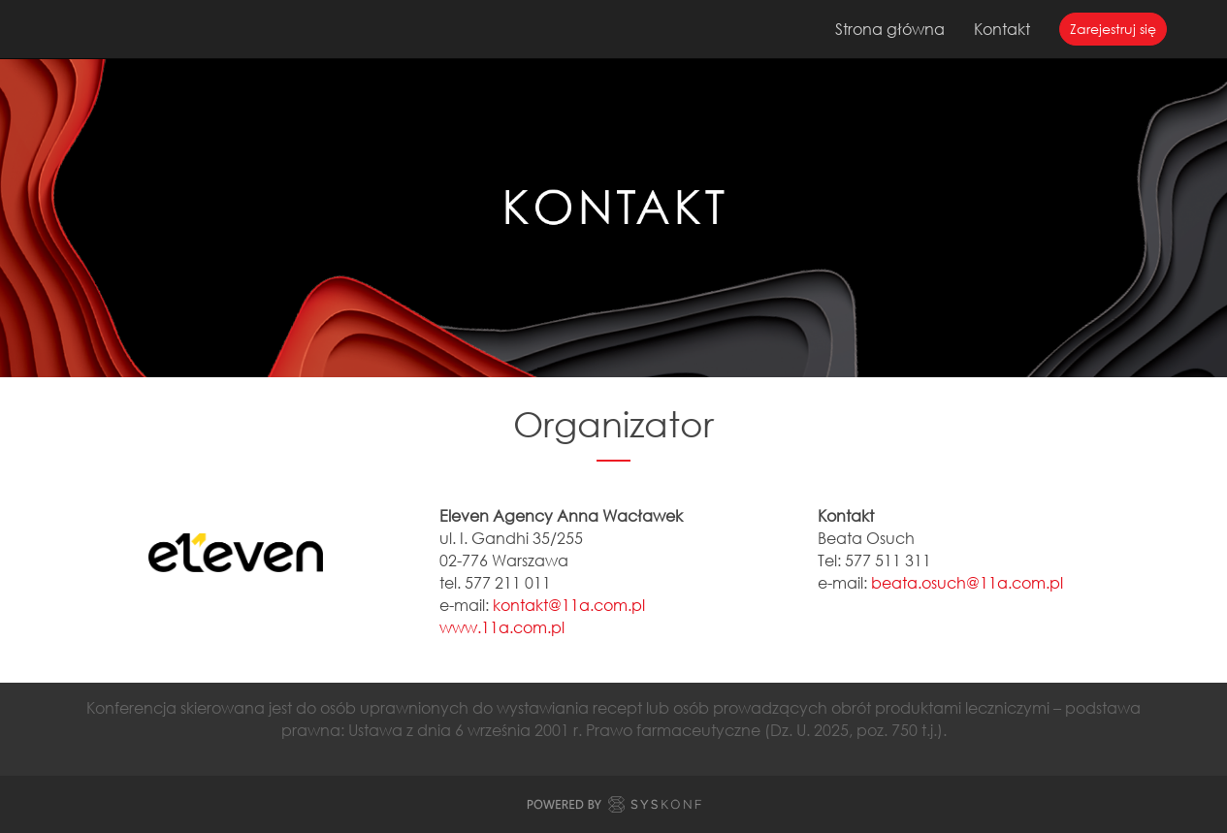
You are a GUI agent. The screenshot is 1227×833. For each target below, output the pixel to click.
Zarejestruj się (1113, 28)
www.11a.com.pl (502, 627)
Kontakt (1002, 28)
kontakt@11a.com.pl (569, 604)
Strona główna (890, 28)
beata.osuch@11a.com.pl (967, 582)
